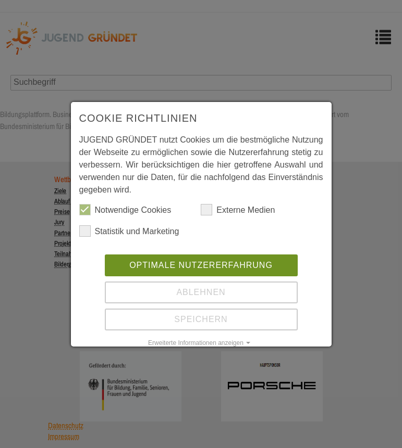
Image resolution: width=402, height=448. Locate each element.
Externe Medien (238, 209)
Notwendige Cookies (125, 209)
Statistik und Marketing (129, 231)
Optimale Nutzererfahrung (201, 265)
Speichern (200, 319)
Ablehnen (200, 292)
